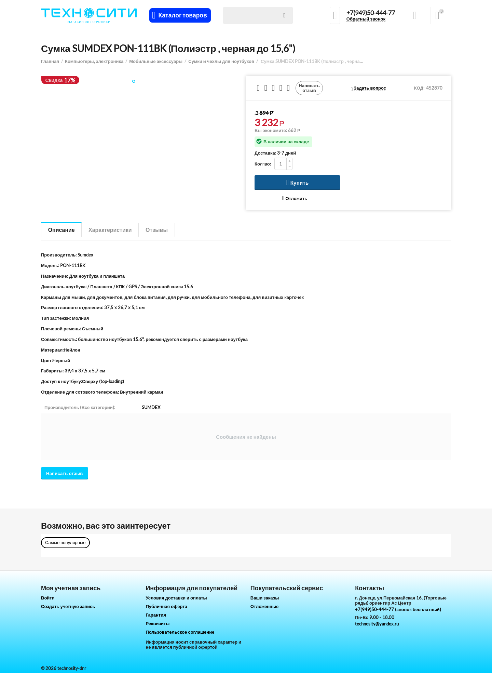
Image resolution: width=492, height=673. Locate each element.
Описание (61, 229)
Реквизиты (157, 623)
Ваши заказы (264, 598)
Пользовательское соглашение (180, 632)
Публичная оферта (166, 606)
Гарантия (156, 615)
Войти (48, 598)
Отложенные (264, 606)
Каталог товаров (182, 15)
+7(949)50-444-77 (370, 13)
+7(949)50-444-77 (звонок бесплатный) (398, 609)
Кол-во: (263, 164)
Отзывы (158, 229)
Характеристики (110, 229)
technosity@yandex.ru (377, 623)
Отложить (294, 198)
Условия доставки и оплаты (176, 598)
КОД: (419, 88)
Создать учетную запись (68, 606)
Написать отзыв (309, 88)
